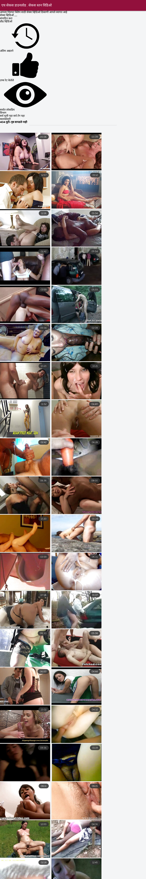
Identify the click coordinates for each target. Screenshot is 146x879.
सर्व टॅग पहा (19, 116)
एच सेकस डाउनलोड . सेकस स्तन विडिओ (27, 5)
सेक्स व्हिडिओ (7, 15)
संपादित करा (6, 18)
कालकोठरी (5, 119)
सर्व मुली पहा (6, 116)
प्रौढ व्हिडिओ (6, 21)
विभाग (3, 113)
